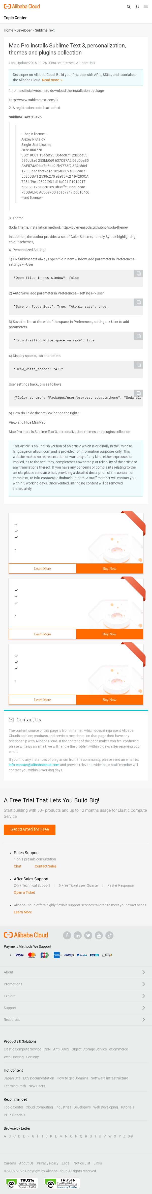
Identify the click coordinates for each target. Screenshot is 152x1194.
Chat (17, 866)
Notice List (82, 1163)
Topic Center (13, 1107)
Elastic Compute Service (22, 1049)
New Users (36, 1086)
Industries (63, 1107)
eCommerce (118, 1049)
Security (32, 1057)
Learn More (42, 569)
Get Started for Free (29, 829)
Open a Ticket (24, 892)
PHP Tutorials (14, 1115)
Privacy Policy (47, 1163)
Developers (82, 1107)
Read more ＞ (52, 80)
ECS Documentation (38, 1078)
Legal (66, 1163)
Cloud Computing (39, 1107)
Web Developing (105, 1107)
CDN (47, 1049)
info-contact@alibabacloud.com (34, 765)
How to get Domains (72, 1078)
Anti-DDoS (61, 1049)
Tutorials (127, 1107)
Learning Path (15, 1086)
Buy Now (109, 569)
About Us (26, 1163)
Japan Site (12, 1078)
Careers (10, 1163)
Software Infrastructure (109, 1078)
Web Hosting (14, 1057)
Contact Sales (45, 866)
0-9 (130, 1136)
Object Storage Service (89, 1049)
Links (98, 1163)
